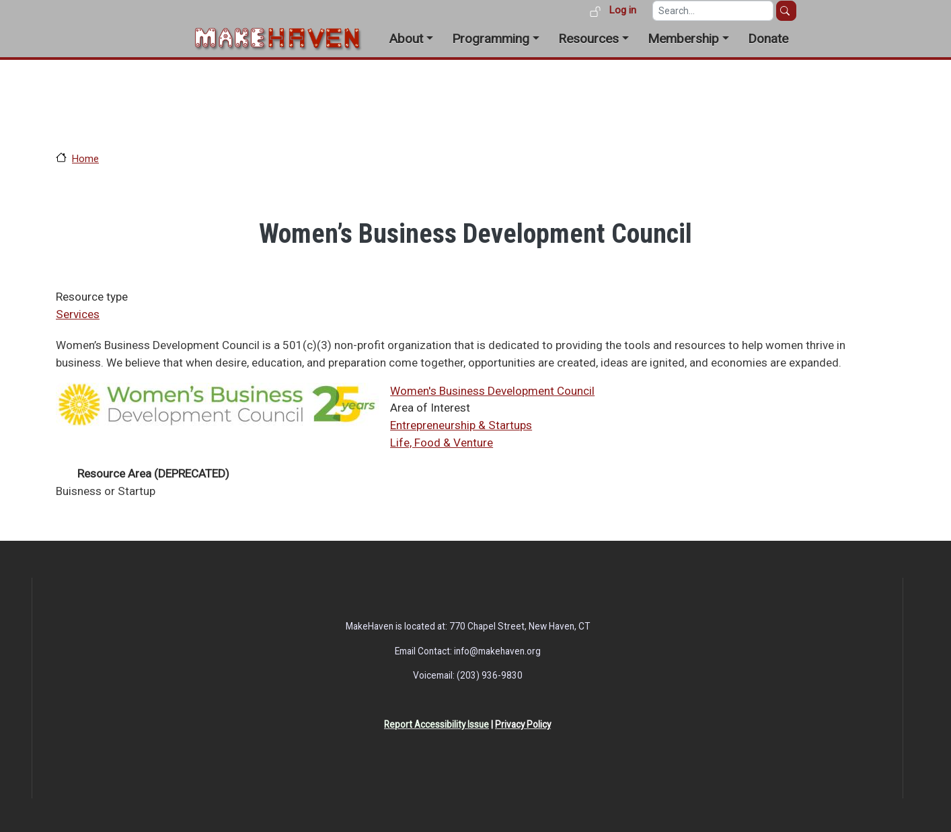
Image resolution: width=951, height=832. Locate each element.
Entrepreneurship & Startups (461, 425)
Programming (490, 38)
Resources (588, 38)
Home (85, 159)
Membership (683, 38)
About (406, 38)
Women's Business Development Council (492, 391)
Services (78, 314)
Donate (768, 38)
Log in (622, 10)
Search (786, 11)
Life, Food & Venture (441, 442)
